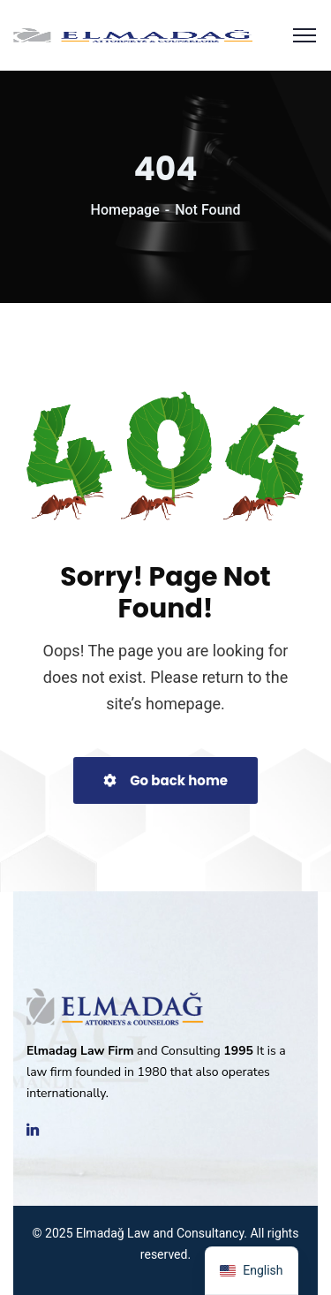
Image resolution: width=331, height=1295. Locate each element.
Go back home (165, 780)
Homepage (125, 209)
